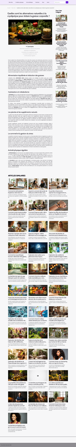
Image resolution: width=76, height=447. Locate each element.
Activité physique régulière (29, 55)
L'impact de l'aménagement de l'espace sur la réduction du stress (37, 362)
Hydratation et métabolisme (30, 50)
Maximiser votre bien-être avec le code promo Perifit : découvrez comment (17, 235)
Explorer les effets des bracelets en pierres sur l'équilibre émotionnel (58, 213)
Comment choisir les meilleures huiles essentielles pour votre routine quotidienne (37, 277)
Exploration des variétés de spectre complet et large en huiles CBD (58, 256)
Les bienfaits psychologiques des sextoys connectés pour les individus (37, 384)
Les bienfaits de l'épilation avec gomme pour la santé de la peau (17, 426)
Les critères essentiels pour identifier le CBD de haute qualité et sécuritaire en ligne (58, 384)
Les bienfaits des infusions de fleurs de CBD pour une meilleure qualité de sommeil (37, 405)
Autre (48, 2)
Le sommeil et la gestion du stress (30, 54)
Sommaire (30, 46)
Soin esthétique (29, 2)
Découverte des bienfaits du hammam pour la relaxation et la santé (58, 235)
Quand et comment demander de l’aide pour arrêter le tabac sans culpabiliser (61, 43)
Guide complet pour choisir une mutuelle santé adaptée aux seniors (57, 320)
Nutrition (37, 2)
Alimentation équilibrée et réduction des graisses (30, 48)
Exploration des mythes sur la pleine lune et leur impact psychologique (36, 256)
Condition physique (19, 2)
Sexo (43, 2)
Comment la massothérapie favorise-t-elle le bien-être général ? (17, 256)
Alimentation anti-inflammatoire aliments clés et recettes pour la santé (37, 299)
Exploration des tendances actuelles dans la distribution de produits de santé (16, 320)
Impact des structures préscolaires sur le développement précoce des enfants (17, 299)
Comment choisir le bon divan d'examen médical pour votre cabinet (57, 405)
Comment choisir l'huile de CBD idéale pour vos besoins (57, 298)
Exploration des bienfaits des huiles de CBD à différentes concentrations (16, 341)
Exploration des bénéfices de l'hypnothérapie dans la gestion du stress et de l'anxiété (17, 363)
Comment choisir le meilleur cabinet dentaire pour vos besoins (37, 319)
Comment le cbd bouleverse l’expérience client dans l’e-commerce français (61, 24)
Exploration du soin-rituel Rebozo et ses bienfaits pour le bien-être (58, 277)
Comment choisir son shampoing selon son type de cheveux (58, 362)
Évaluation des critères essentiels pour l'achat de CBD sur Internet (58, 341)
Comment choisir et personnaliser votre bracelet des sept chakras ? (61, 81)
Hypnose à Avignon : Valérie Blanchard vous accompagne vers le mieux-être (37, 235)
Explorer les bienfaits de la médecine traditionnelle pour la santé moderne (37, 341)
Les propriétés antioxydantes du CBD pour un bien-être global (17, 383)
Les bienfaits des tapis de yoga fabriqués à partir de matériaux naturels (16, 277)
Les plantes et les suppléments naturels (30, 52)
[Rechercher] (60, 2)
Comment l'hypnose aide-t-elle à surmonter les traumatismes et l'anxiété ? (61, 100)
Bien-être (11, 2)
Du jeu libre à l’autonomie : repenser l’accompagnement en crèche (61, 62)
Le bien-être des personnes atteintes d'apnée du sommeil (16, 404)
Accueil (8, 8)
